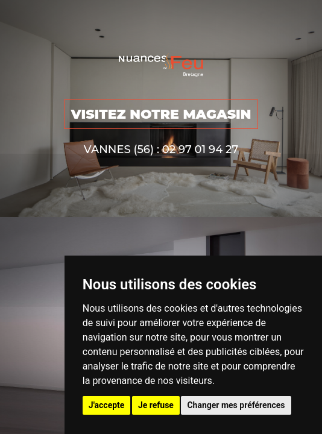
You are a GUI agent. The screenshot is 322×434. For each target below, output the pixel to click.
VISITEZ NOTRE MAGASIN (161, 114)
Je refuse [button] (156, 405)
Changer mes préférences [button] (236, 405)
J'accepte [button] (107, 405)
